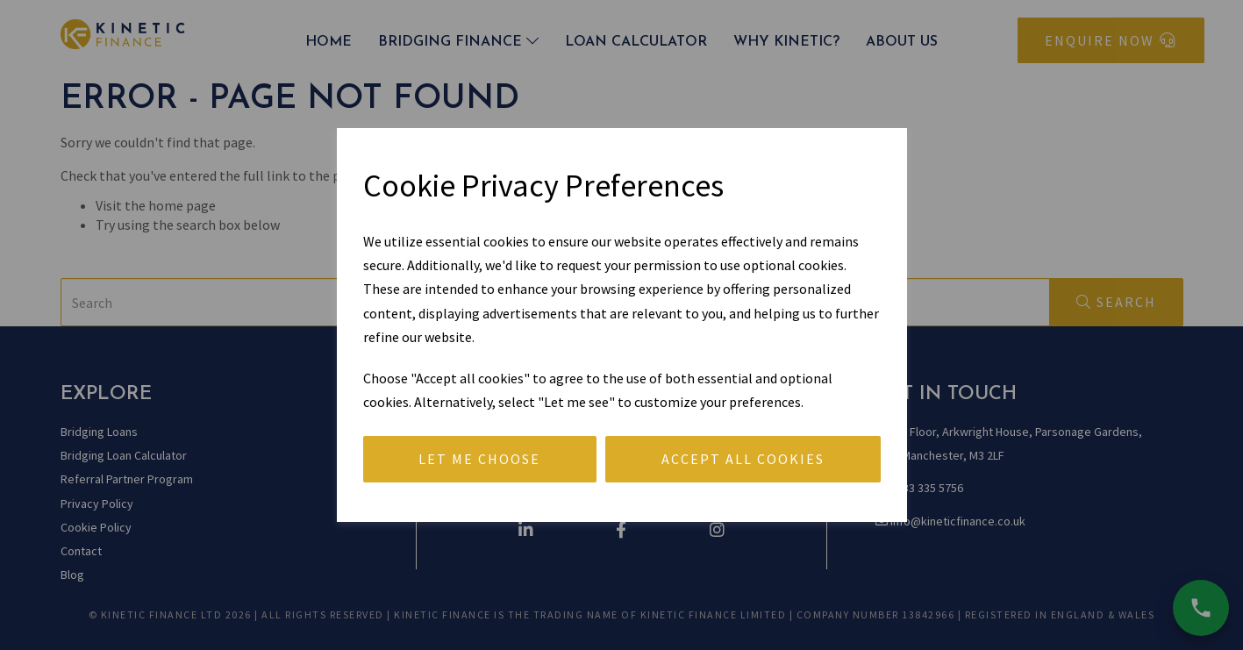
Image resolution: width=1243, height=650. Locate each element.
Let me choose (479, 459)
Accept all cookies (743, 459)
